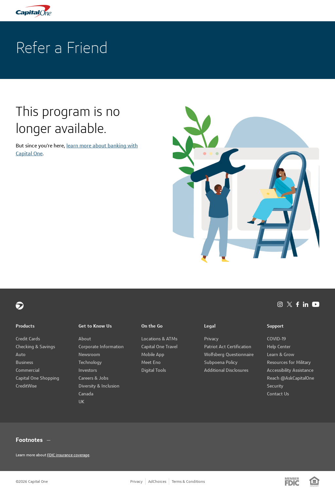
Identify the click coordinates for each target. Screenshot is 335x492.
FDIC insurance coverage (68, 454)
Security (275, 386)
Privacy (211, 339)
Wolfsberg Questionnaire (229, 354)
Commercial (27, 370)
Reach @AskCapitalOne (290, 378)
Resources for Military (289, 362)
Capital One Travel (159, 347)
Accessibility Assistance (290, 370)
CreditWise (26, 386)
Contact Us (278, 394)
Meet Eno (151, 362)
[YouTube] (315, 304)
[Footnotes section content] (167, 440)
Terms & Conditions (188, 481)
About (85, 339)
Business (24, 362)
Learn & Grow (280, 354)
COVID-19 (276, 339)
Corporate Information (101, 347)
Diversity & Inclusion (99, 386)
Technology (90, 362)
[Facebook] (297, 304)
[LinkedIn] (305, 304)
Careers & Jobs (93, 378)
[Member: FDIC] (292, 481)
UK (81, 402)
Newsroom (89, 354)
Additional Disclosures (226, 370)
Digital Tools (153, 370)
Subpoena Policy (221, 362)
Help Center (279, 347)
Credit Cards (28, 339)
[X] (289, 304)
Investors (88, 370)
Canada (86, 394)
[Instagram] (280, 304)
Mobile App (152, 354)
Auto (21, 354)
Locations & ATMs (159, 339)
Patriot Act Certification (227, 347)
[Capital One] (20, 306)
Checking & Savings (35, 347)
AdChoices (157, 481)
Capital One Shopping (37, 378)
